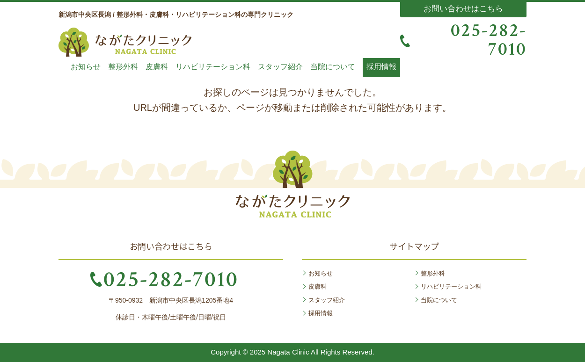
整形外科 (123, 67)
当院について (332, 67)
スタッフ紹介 (280, 67)
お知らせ (86, 67)
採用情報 (381, 67)
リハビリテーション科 (213, 67)
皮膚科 (157, 67)
